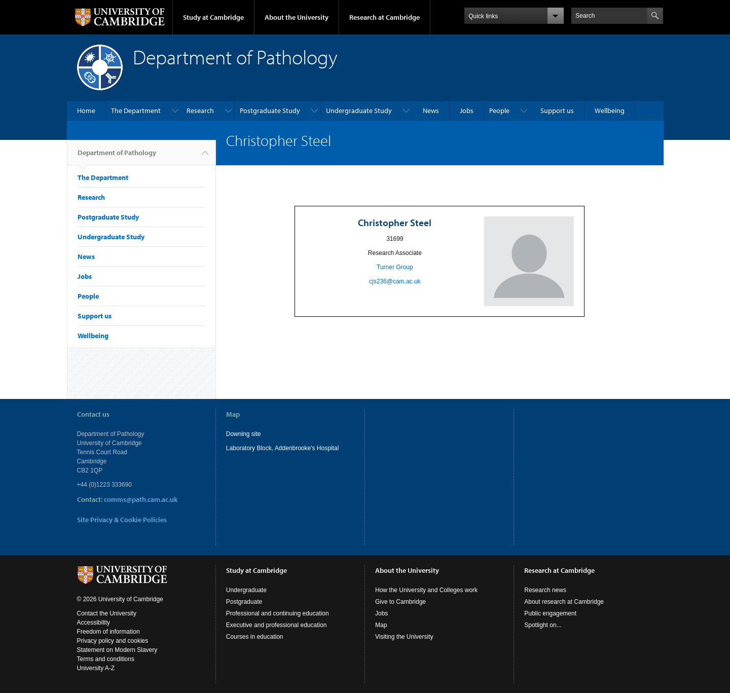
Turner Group (395, 267)
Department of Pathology (117, 156)
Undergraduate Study (359, 110)
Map (381, 625)
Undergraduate (246, 590)
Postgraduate (244, 601)
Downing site (243, 433)
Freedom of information (108, 631)
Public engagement (550, 613)
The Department (136, 110)
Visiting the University (404, 636)
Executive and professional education (276, 625)
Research (200, 110)
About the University (296, 17)
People (499, 110)
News (431, 110)
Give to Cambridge (400, 601)
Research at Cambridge (384, 17)
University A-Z (96, 668)
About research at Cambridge (564, 601)
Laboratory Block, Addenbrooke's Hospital (282, 448)
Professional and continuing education (277, 613)
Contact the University (106, 613)
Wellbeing (610, 110)
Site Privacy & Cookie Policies (122, 519)
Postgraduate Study (270, 110)
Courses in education (254, 636)
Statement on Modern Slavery (117, 649)
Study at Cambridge (213, 17)
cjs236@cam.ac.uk (395, 281)
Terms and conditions (105, 659)
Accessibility (93, 622)
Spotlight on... (542, 625)
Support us (557, 110)
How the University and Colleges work (426, 590)
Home (86, 110)
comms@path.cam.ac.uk (140, 499)
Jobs (466, 110)
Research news (545, 590)
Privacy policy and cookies (113, 640)
